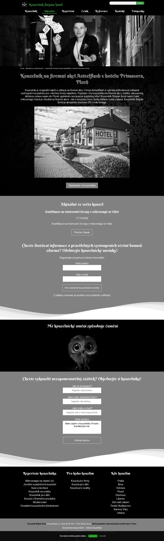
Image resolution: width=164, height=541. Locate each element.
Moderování (39, 502)
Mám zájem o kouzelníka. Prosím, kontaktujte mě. (82, 427)
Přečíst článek (82, 232)
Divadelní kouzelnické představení (40, 505)
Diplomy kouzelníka (94, 528)
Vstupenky (138, 11)
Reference (101, 11)
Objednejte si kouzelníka (82, 185)
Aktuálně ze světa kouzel (34, 68)
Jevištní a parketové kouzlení (39, 484)
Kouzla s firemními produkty (39, 498)
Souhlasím (93, 536)
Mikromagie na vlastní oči (39, 480)
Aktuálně (49, 11)
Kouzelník (31, 11)
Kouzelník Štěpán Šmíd (41, 4)
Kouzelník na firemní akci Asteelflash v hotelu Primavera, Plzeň (67, 68)
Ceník (84, 11)
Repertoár (68, 11)
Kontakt (120, 11)
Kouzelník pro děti (39, 495)
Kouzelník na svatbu (39, 491)
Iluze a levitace (39, 487)
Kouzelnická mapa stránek (73, 528)
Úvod (22, 68)
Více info (103, 536)
